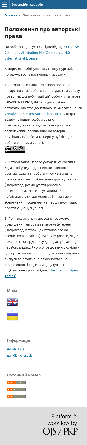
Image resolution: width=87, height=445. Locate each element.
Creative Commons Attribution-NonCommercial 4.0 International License (42, 52)
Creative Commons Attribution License (34, 113)
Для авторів (15, 348)
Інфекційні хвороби (27, 4)
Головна (11, 15)
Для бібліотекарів (19, 355)
